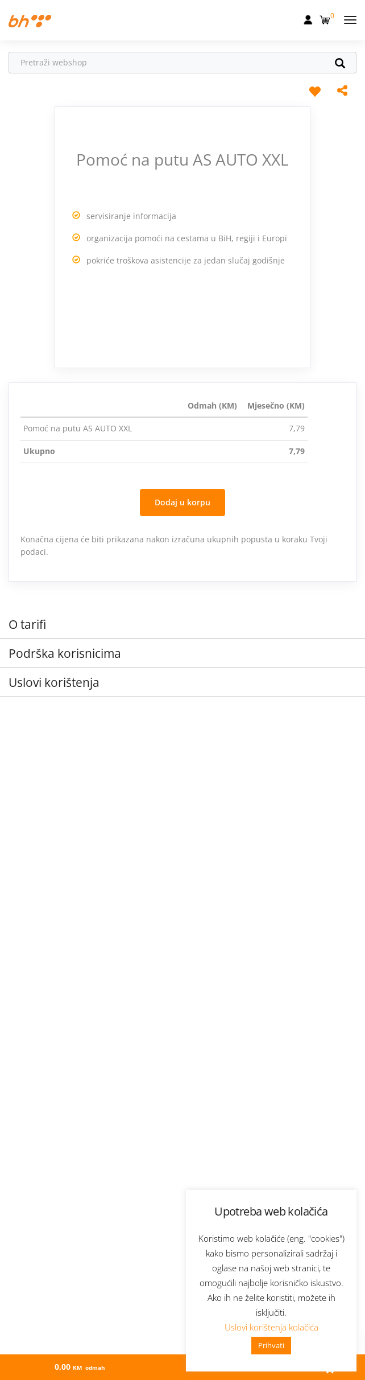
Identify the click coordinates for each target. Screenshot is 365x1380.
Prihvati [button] (271, 1345)
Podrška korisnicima (65, 653)
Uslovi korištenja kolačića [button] (271, 1327)
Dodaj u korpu (182, 502)
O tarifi (27, 624)
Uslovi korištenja (54, 682)
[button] (326, 17)
